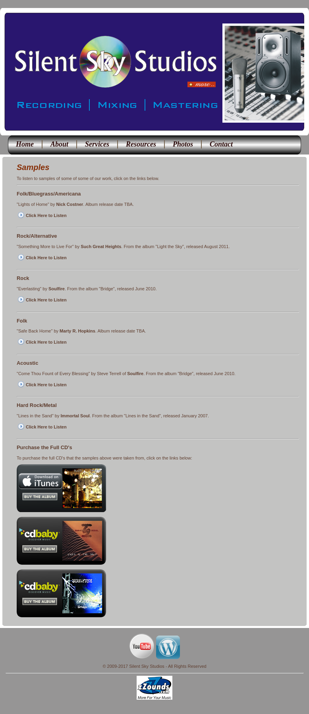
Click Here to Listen (46, 215)
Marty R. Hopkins (77, 331)
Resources (141, 144)
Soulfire (56, 288)
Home (25, 144)
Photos (183, 144)
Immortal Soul (75, 415)
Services (97, 144)
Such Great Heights (101, 246)
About (59, 144)
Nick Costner (69, 204)
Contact (221, 144)
